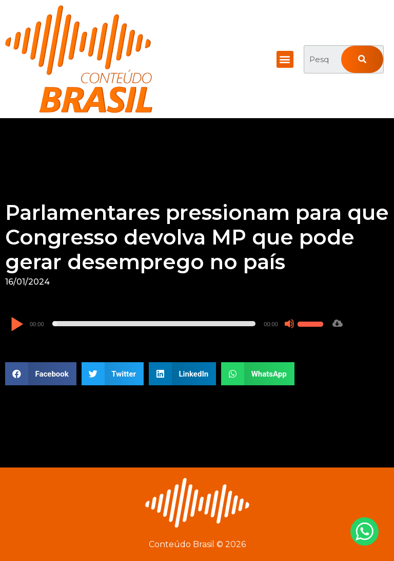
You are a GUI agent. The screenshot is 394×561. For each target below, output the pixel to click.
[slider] (154, 323)
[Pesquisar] (362, 59)
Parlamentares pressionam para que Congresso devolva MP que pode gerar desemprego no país (197, 237)
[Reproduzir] (17, 325)
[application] (168, 323)
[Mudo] (289, 324)
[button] (285, 59)
